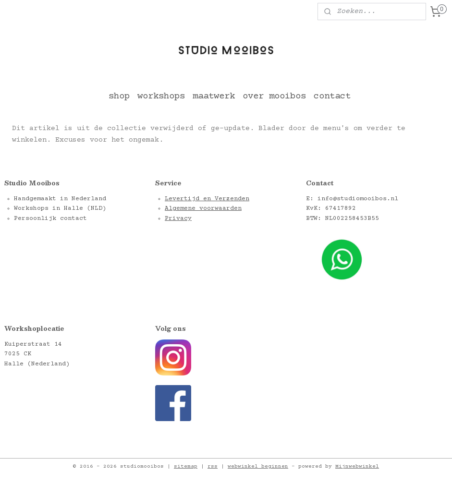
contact (332, 96)
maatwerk (214, 96)
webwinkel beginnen (258, 466)
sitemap (185, 466)
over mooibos (274, 96)
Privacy (178, 218)
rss (213, 466)
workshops (161, 96)
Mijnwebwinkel (357, 466)
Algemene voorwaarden (203, 208)
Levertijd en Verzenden (207, 198)
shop (119, 96)
